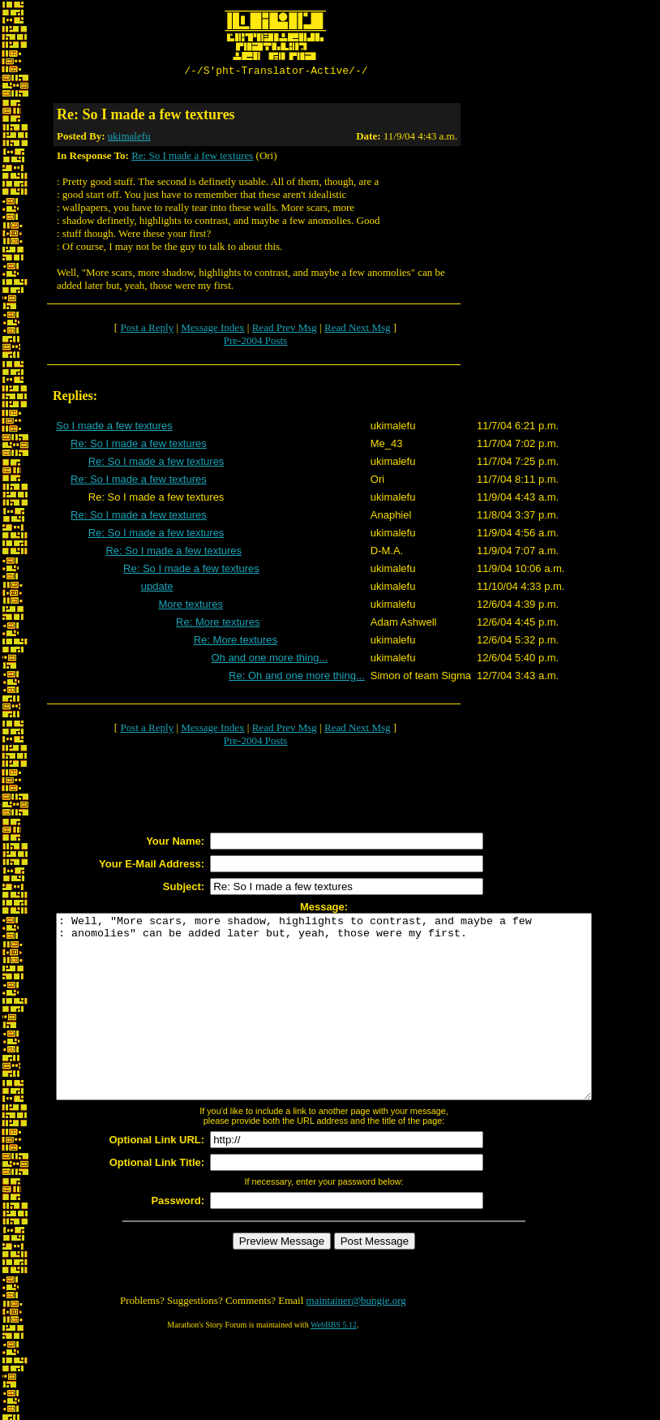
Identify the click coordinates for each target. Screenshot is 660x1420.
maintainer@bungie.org (356, 1339)
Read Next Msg (357, 330)
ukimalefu (129, 138)
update (157, 589)
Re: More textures (217, 624)
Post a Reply (147, 330)
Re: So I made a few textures (192, 158)
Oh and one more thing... (269, 660)
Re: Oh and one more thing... (297, 678)
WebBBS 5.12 (334, 1363)
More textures (190, 606)
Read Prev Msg (284, 330)
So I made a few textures (114, 428)
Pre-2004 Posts (255, 343)
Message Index (212, 330)
